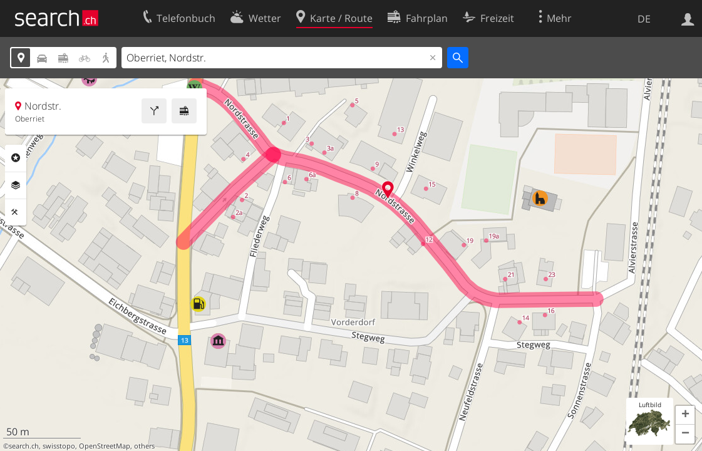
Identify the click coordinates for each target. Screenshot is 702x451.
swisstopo (59, 446)
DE (644, 19)
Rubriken (15, 158)
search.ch (24, 446)
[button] (685, 415)
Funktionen (15, 212)
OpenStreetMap (104, 446)
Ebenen (15, 185)
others (144, 446)
